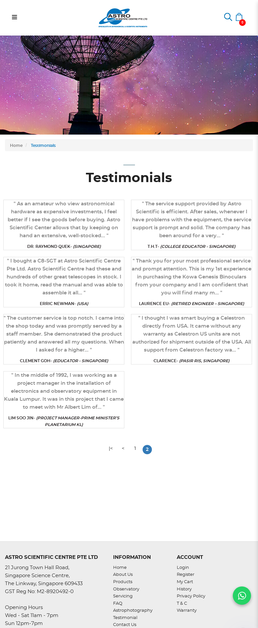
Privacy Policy (191, 596)
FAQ (117, 603)
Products (122, 582)
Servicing (123, 596)
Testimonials (43, 146)
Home (16, 146)
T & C (182, 603)
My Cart (185, 582)
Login (183, 568)
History (184, 589)
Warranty (187, 610)
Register (185, 575)
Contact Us (124, 625)
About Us (123, 575)
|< (111, 448)
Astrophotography (133, 610)
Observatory (126, 589)
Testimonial (125, 618)
